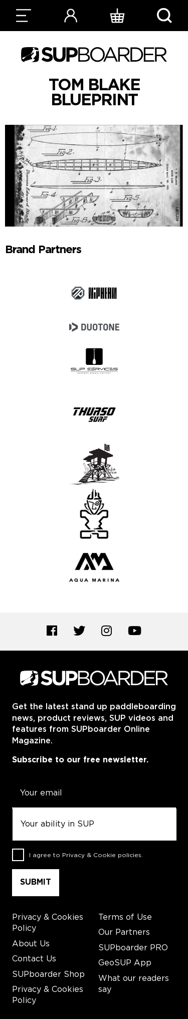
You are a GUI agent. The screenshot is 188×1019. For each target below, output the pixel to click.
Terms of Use (125, 917)
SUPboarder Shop (48, 974)
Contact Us (34, 959)
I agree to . (86, 855)
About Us (31, 944)
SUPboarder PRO (133, 948)
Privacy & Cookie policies (101, 855)
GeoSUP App (124, 963)
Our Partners (124, 932)
